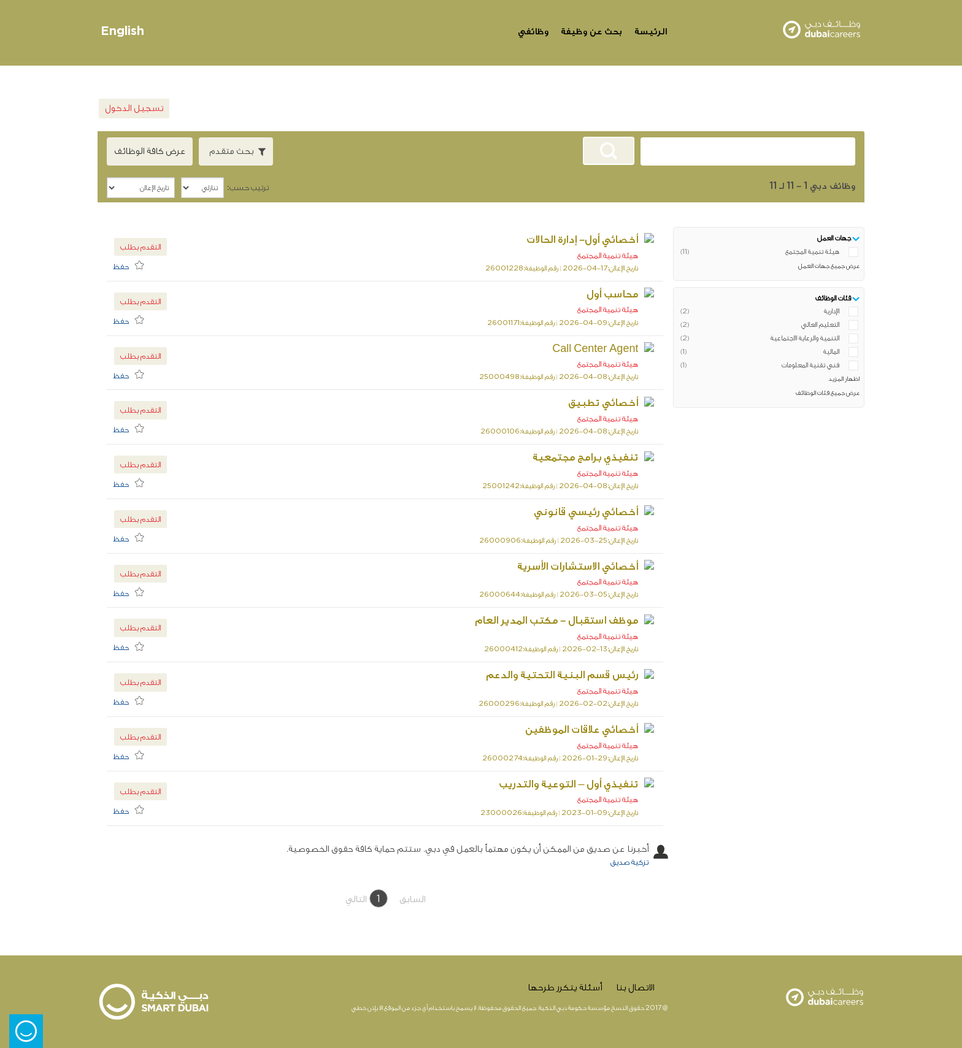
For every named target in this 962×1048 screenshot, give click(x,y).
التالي (355, 899)
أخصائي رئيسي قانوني (602, 512)
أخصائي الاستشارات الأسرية (593, 566)
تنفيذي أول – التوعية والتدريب (584, 784)
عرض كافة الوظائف (149, 151)
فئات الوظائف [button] (833, 298)
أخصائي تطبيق (619, 402)
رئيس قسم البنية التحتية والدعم (578, 675)
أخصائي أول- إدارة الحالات (598, 239)
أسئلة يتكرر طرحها (565, 987)
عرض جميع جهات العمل (829, 266)
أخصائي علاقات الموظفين (597, 729)
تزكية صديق (629, 861)
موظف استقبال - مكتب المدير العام (572, 620)
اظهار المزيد (844, 379)
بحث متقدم (231, 151)
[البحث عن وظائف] (608, 151)
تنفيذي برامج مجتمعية (601, 457)
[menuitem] (131, 265)
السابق (412, 899)
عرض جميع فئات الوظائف (828, 393)
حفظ (121, 266)
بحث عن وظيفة (591, 31)
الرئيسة (650, 31)
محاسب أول (628, 294)
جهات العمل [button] (834, 238)
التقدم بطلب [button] (140, 246)
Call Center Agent (611, 348)
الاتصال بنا (635, 987)
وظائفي (533, 31)
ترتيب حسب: (248, 187)
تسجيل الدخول (134, 108)
